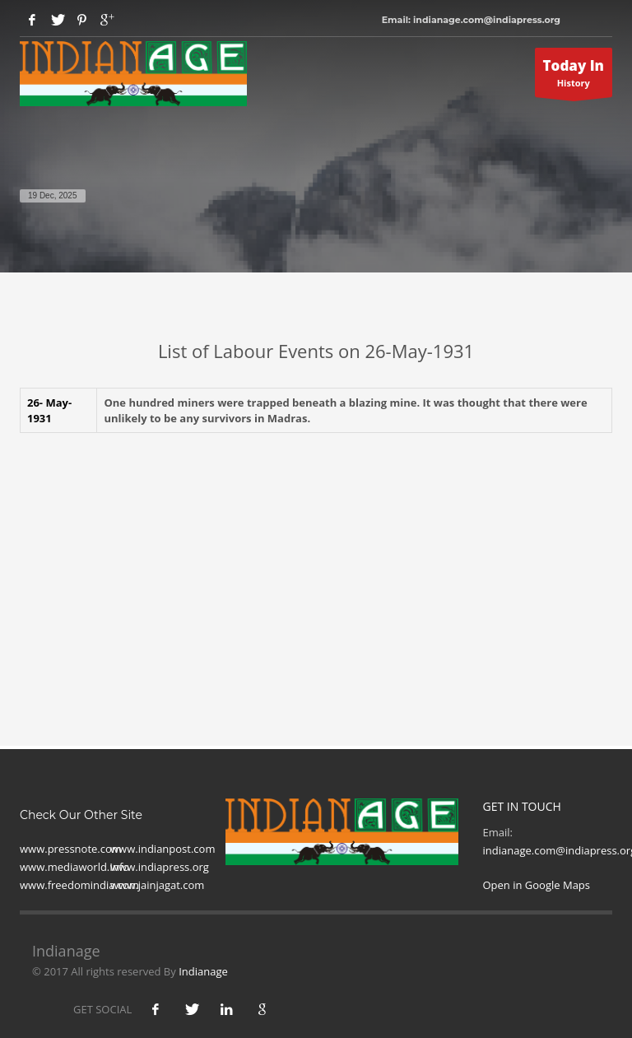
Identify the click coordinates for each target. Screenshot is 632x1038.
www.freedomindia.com (79, 884)
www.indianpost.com (162, 848)
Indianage (203, 971)
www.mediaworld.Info (74, 866)
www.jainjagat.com (157, 884)
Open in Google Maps (537, 884)
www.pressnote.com (71, 848)
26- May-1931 (49, 410)
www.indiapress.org (159, 866)
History (574, 76)
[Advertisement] (316, 564)
